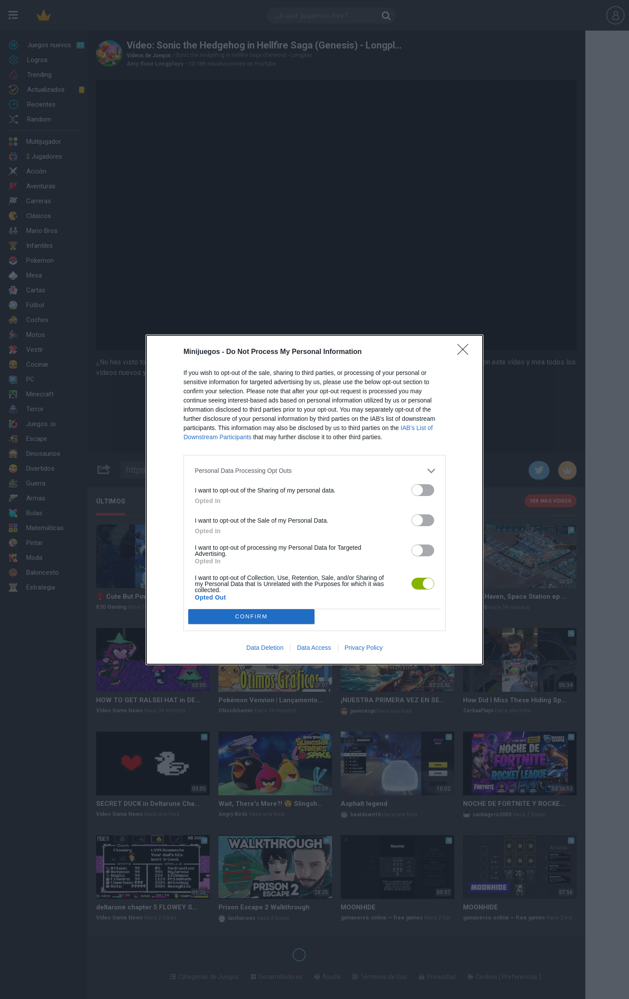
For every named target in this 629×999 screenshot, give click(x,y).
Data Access (314, 647)
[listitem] (314, 470)
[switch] (422, 490)
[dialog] (314, 499)
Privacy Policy (364, 647)
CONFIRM (251, 616)
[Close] (465, 352)
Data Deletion (264, 647)
